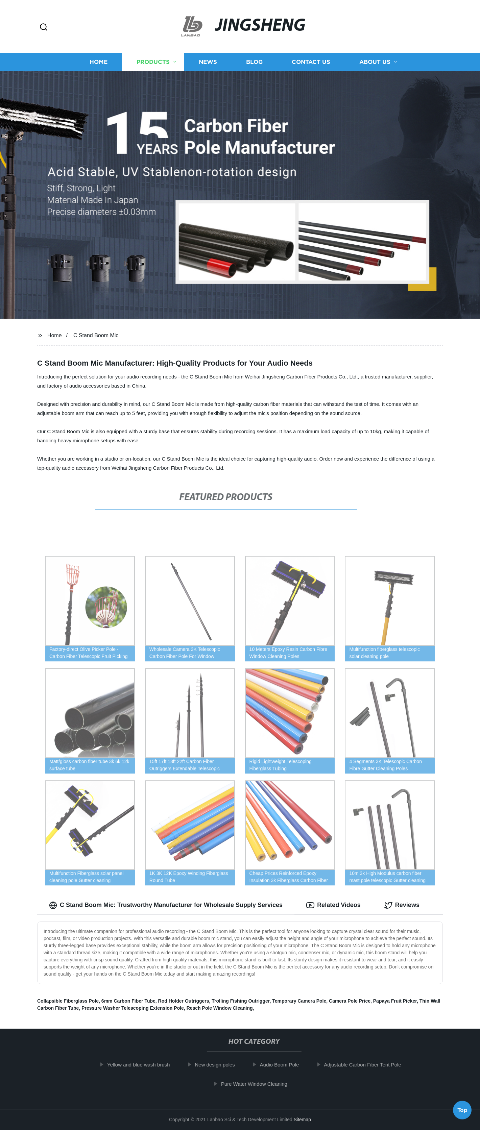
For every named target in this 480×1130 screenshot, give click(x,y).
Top (462, 1112)
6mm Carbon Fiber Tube (128, 1001)
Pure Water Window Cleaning (263, 1084)
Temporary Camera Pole (299, 1001)
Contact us (311, 61)
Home (98, 61)
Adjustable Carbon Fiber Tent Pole (370, 1064)
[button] (43, 27)
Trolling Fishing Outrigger (240, 1001)
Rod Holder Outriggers (183, 1001)
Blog (254, 61)
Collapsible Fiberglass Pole (68, 1001)
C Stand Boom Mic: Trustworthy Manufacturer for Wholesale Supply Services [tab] (166, 905)
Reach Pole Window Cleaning (220, 1008)
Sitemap (302, 1119)
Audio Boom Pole (288, 1064)
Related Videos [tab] (333, 905)
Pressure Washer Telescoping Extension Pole (132, 1008)
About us (374, 61)
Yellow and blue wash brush (147, 1064)
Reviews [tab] (401, 905)
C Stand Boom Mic (95, 335)
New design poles (223, 1064)
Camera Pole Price (349, 1001)
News (208, 61)
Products (153, 61)
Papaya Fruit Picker (395, 1001)
